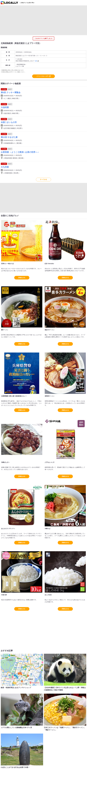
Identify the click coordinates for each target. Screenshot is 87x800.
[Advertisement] (43, 20)
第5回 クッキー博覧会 (10, 92)
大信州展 (5, 107)
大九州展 (5, 167)
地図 (36, 61)
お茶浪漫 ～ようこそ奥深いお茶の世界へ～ (20, 152)
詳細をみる (21, 277)
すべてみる (43, 179)
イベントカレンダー (42, 76)
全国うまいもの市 (9, 122)
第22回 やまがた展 (9, 137)
